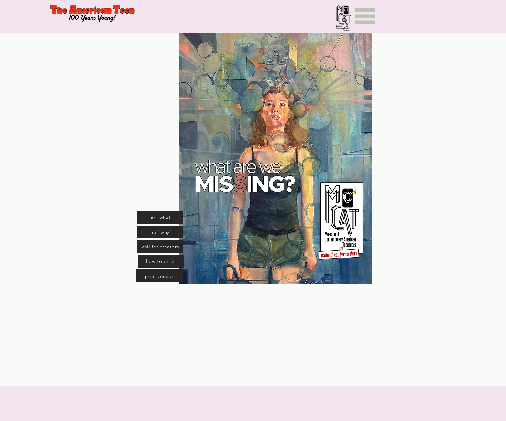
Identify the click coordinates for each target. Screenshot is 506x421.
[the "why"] (160, 232)
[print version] (159, 275)
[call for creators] (160, 246)
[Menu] (365, 16)
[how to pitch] (161, 261)
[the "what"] (160, 217)
